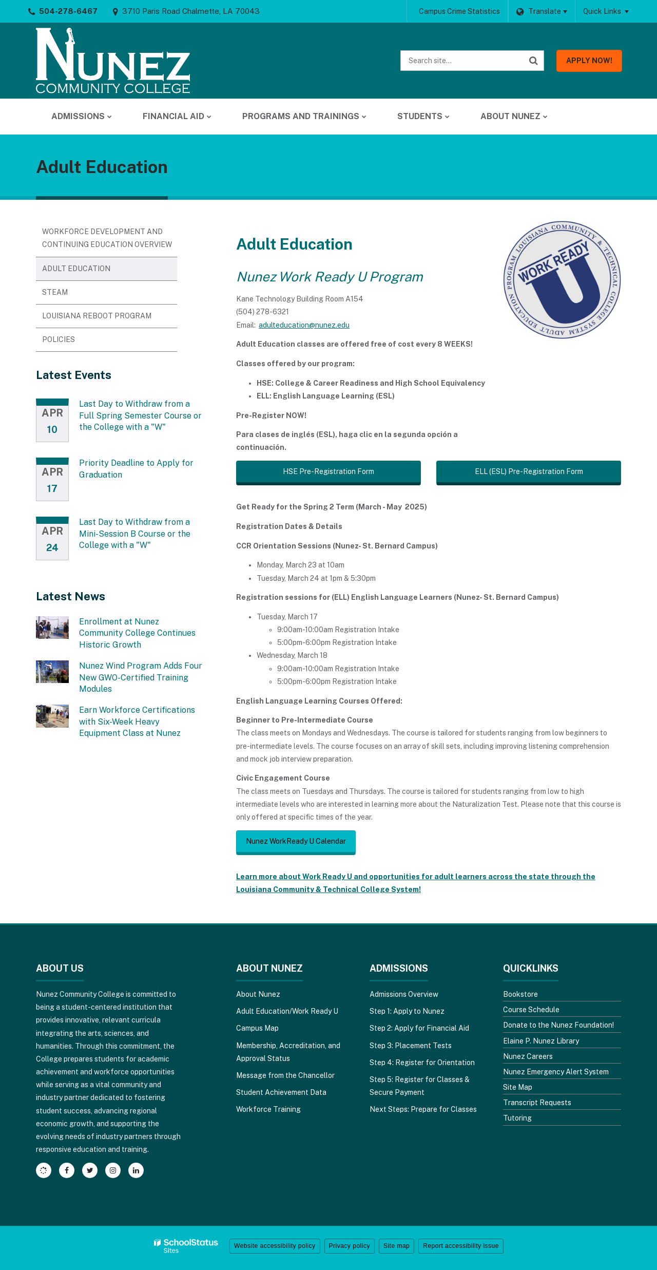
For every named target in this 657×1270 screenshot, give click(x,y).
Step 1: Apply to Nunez (407, 1011)
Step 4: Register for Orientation (422, 1062)
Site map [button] (396, 1245)
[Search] (534, 60)
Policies (58, 339)
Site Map (517, 1087)
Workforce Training (268, 1109)
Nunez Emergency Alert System (556, 1072)
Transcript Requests (537, 1102)
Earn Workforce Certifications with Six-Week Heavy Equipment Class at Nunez (137, 721)
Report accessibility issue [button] (461, 1245)
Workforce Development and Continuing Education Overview (107, 238)
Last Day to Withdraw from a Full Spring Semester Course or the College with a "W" (140, 415)
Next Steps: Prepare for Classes (423, 1109)
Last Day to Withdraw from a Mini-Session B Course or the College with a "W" (134, 533)
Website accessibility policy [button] (275, 1245)
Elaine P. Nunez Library (541, 1041)
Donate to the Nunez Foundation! (558, 1025)
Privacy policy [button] (349, 1245)
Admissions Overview (404, 994)
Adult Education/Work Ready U (287, 1011)
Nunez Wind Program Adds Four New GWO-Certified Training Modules (140, 677)
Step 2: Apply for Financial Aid (419, 1028)
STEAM (55, 292)
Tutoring (517, 1118)
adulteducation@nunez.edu (304, 325)
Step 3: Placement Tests (411, 1045)
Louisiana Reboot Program (96, 316)
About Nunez (258, 994)
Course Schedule (531, 1010)
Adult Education (76, 268)
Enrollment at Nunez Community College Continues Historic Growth (137, 633)
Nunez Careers (528, 1056)
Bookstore (520, 994)
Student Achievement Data (281, 1092)
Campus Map (257, 1028)
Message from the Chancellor (285, 1075)
